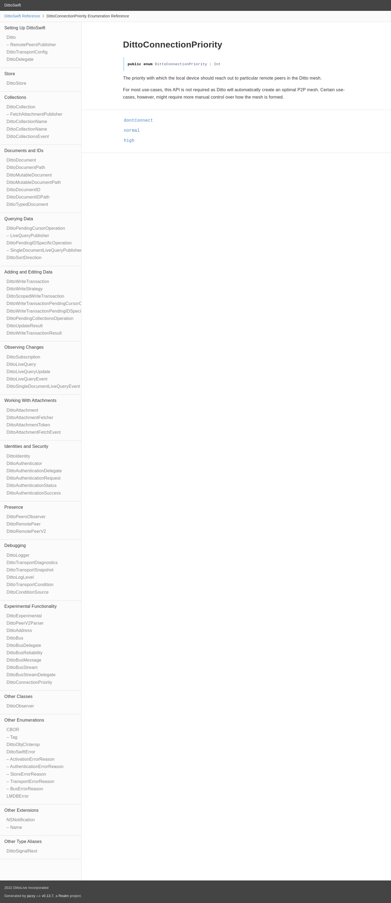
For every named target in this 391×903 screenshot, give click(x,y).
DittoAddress (19, 630)
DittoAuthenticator (24, 463)
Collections (15, 97)
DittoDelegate (20, 59)
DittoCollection (21, 107)
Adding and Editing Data (28, 272)
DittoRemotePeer (24, 524)
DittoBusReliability (25, 652)
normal (134, 130)
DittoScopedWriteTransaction (35, 296)
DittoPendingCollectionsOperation (40, 318)
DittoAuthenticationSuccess (34, 493)
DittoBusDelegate (24, 645)
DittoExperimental (24, 615)
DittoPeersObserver (26, 516)
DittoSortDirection (24, 257)
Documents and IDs (23, 150)
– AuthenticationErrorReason (35, 766)
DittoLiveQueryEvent (27, 379)
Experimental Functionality (30, 606)
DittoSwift (12, 5)
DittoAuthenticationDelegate (34, 470)
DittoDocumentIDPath (28, 197)
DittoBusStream (22, 667)
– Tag (12, 737)
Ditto (11, 37)
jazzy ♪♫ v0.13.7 (40, 896)
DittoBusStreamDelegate (31, 674)
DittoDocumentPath (26, 167)
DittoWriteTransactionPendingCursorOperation (53, 303)
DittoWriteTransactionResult (34, 333)
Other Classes (18, 696)
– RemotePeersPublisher (31, 44)
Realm (64, 896)
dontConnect (140, 120)
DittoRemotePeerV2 (26, 531)
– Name (14, 827)
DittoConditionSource (28, 592)
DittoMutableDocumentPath (34, 182)
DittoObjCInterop (23, 744)
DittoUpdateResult (25, 325)
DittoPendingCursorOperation (36, 228)
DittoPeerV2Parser (25, 623)
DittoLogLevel (20, 577)
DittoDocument (21, 160)
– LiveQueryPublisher (28, 235)
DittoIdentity (18, 456)
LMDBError (18, 796)
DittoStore (16, 83)
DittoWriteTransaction (28, 281)
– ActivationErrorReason (31, 759)
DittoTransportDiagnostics (32, 562)
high (131, 140)
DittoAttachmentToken (28, 425)
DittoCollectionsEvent (28, 136)
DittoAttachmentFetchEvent (34, 432)
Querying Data (18, 218)
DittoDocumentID (23, 189)
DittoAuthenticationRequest (34, 478)
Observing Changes (24, 347)
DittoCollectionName (27, 121)
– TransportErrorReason (30, 781)
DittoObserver (20, 706)
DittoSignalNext (22, 851)
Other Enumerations (24, 720)
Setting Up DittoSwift (24, 28)
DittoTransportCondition (30, 584)
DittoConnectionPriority (29, 682)
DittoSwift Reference (22, 16)
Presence (13, 507)
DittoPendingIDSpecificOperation (39, 243)
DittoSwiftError (21, 752)
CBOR (13, 729)
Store (9, 73)
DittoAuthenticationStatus (32, 485)
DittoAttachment (22, 410)
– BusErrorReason (25, 788)
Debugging (15, 545)
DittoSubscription (23, 357)
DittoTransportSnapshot (30, 570)
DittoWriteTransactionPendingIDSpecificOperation (56, 311)
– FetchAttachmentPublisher (34, 114)
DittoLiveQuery (21, 364)
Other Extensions (21, 810)
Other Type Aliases (23, 841)
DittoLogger (18, 555)
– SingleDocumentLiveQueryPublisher (44, 250)
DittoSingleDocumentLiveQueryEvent (43, 386)
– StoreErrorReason (26, 774)
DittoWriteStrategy (25, 289)
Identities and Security (26, 446)
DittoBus (15, 638)
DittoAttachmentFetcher (30, 417)
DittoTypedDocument (27, 204)
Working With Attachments (30, 400)
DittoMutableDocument (29, 175)
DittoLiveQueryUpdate (28, 371)
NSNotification (21, 819)
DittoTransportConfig (27, 52)
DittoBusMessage (24, 660)
